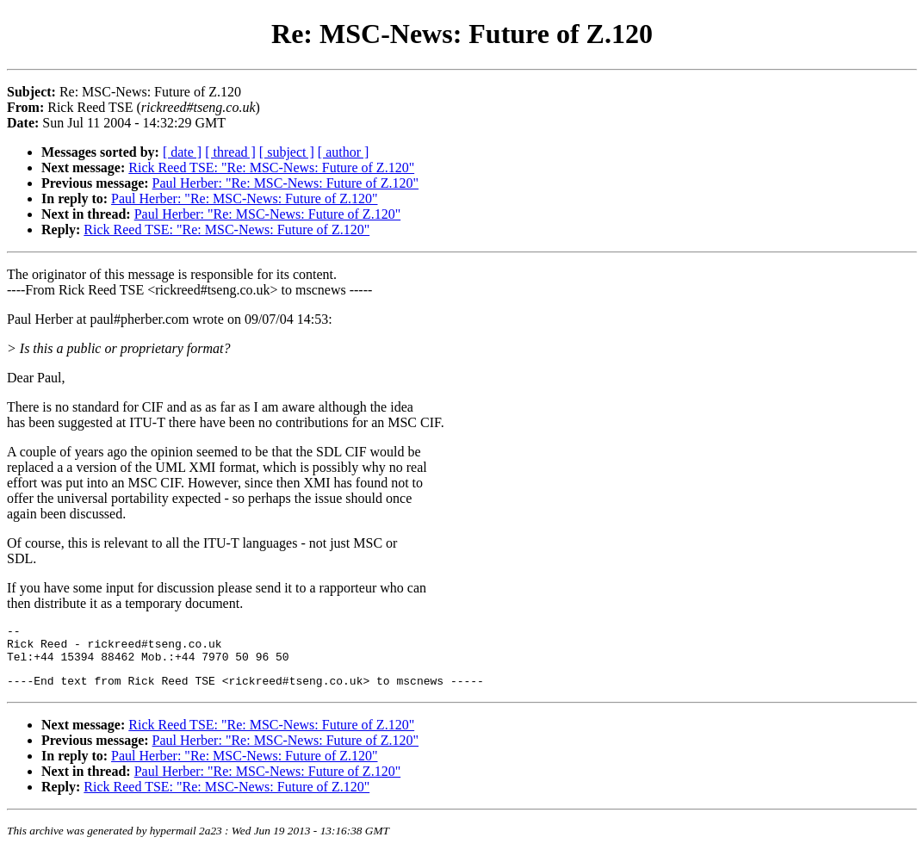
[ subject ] (286, 152)
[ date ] (182, 152)
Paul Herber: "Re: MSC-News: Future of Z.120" (285, 183)
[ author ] (343, 152)
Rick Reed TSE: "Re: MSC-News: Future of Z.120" (271, 167)
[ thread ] (230, 152)
